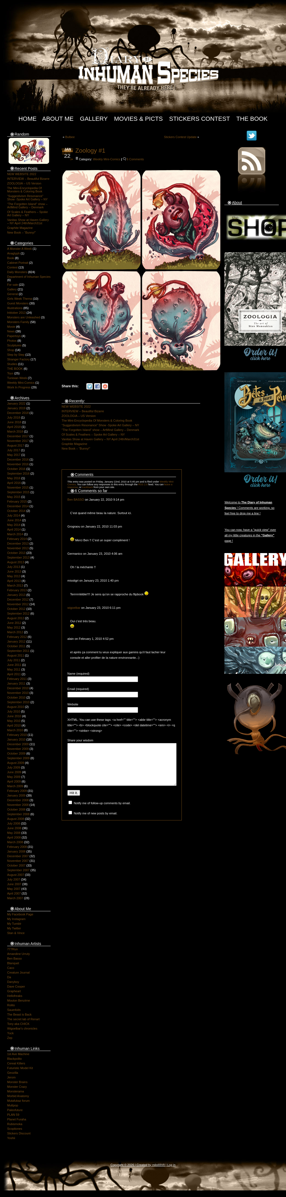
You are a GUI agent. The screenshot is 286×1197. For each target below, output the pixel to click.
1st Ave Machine (18, 1054)
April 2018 (14, 426)
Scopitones (14, 1128)
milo (155, 1165)
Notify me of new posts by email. (95, 821)
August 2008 (15, 818)
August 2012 (15, 618)
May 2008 (13, 832)
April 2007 (14, 893)
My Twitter (14, 928)
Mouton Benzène (18, 1000)
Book (10, 258)
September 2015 (18, 492)
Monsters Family (18, 322)
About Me (58, 118)
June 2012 (14, 622)
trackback (87, 487)
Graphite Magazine (20, 227)
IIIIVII (161, 1165)
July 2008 (13, 823)
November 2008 (18, 804)
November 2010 (18, 692)
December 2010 (18, 688)
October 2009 (16, 753)
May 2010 (13, 720)
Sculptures (14, 345)
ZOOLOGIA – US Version (24, 183)
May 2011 (13, 669)
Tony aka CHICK (18, 1023)
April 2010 (14, 725)
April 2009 (14, 781)
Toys (10, 373)
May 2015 (13, 496)
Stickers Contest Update (180, 137)
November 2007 (18, 860)
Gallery (94, 118)
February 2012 (17, 636)
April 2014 (14, 529)
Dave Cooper (16, 986)
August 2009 (15, 762)
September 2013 (18, 557)
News (11, 331)
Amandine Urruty (18, 953)
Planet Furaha (16, 1119)
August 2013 (15, 562)
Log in (171, 1165)
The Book (252, 118)
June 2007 (14, 884)
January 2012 (16, 641)
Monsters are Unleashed (23, 317)
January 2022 (16, 403)
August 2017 (15, 445)
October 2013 (16, 552)
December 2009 (18, 744)
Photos (11, 340)
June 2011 (14, 664)
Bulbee (70, 137)
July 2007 (13, 879)
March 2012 (15, 632)
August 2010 (15, 706)
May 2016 (13, 478)
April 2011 (14, 674)
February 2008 (17, 846)
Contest (12, 267)
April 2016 (14, 482)
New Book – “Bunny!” (21, 232)
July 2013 (13, 566)
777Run (12, 949)
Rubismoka (14, 1124)
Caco (10, 967)
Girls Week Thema (19, 298)
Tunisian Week (17, 378)
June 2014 (14, 520)
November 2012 (18, 604)
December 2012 (18, 599)
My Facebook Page (20, 914)
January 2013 (16, 594)
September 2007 (18, 870)
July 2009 (13, 767)
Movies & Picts (138, 118)
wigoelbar (73, 607)
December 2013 (18, 543)
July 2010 (13, 711)
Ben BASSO (75, 499)
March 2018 (15, 431)
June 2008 (14, 828)
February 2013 (17, 590)
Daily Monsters (17, 272)
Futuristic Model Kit (20, 1068)
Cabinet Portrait (17, 262)
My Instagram (16, 919)
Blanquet (13, 963)
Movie (11, 326)
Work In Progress (19, 387)
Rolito (11, 1005)
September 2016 (18, 473)
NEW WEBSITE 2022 (21, 174)
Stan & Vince (15, 933)
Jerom (11, 1077)
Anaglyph (13, 253)
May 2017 (13, 454)
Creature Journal (18, 972)
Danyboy (13, 981)
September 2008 (18, 814)
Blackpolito (14, 1058)
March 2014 (15, 534)
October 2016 (16, 468)
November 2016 (18, 464)
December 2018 (18, 412)
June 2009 (14, 772)
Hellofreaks (14, 995)
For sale (12, 284)
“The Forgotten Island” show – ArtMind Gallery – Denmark (27, 205)
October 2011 (16, 646)
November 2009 (18, 748)
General (12, 294)
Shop (10, 350)
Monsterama (15, 1091)
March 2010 (15, 730)
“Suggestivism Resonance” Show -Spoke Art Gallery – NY (27, 197)
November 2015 (18, 487)
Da (9, 977)
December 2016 (18, 459)
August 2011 (15, 655)
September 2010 (18, 702)
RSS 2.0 (143, 484)
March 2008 (15, 842)
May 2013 (13, 576)
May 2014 (13, 524)
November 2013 (18, 548)
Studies (12, 364)
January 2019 (16, 408)
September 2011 (18, 650)
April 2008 (14, 837)
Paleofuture (15, 1110)
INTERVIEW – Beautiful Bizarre (28, 178)
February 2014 (17, 538)
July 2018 (13, 417)
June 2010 (14, 716)
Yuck (10, 1033)
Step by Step (15, 354)
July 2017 (13, 450)
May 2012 (13, 627)
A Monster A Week (19, 248)
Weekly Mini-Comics (20, 382)
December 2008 (18, 800)
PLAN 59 (13, 1114)
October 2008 (16, 809)
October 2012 (16, 608)
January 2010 (16, 739)
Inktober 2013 (16, 312)
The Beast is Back (19, 1014)
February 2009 (17, 790)
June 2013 (14, 571)
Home (27, 118)
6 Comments (135, 159)
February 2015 (17, 501)
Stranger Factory (18, 359)
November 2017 (18, 440)
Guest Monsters (18, 303)
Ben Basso (14, 958)
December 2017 (18, 436)
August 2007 (15, 874)
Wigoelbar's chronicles (22, 1028)
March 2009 (15, 786)
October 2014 (16, 510)
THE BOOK (15, 368)
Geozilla (12, 1072)
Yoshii (11, 1138)
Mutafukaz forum (18, 1100)
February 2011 (17, 678)
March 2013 (15, 585)
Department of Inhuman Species (29, 276)
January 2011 (16, 683)
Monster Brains (17, 1082)
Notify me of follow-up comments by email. (102, 811)
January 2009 (16, 795)
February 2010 (17, 734)
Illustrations (15, 308)
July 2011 (13, 660)
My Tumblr (14, 923)
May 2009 (13, 776)
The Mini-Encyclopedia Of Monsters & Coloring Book (24, 189)
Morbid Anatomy (18, 1096)
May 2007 (13, 888)
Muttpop (12, 1105)
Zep (9, 1037)
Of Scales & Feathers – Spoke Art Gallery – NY (27, 213)
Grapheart (14, 991)
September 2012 (18, 613)
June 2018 (14, 422)
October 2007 (16, 865)
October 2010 (16, 697)
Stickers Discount (19, 1133)
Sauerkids (14, 1009)
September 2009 (18, 758)
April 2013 (14, 580)
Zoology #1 (90, 150)
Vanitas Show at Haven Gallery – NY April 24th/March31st (28, 221)
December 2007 (18, 856)
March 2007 (15, 898)
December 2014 (18, 506)
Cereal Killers (16, 1063)
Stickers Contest (199, 118)
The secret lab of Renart (23, 1019)
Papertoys (14, 336)
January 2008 (16, 851)
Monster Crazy (17, 1086)
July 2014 (13, 515)
